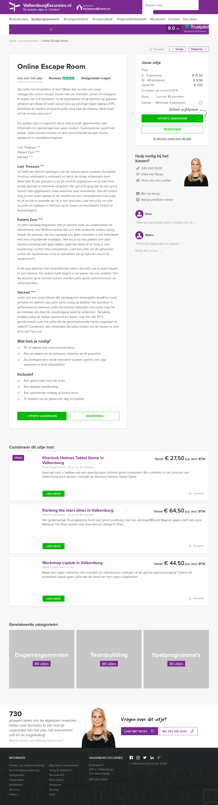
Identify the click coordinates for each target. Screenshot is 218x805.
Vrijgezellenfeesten (136, 19)
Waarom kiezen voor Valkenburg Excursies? (36, 740)
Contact (182, 19)
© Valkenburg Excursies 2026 (148, 763)
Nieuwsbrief (56, 775)
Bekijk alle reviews (149, 252)
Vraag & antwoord (60, 770)
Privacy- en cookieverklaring (26, 765)
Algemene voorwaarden (64, 765)
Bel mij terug (147, 195)
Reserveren (172, 131)
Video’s (13, 794)
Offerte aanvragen (172, 119)
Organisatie (16, 780)
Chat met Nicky (149, 176)
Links (52, 794)
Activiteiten (16, 785)
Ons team (198, 19)
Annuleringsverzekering (24, 770)
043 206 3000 (192, 29)
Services (14, 789)
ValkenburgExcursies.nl (52, 6)
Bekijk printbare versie (154, 201)
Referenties (56, 780)
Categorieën (16, 775)
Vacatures (55, 785)
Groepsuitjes (105, 19)
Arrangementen (76, 19)
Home (13, 41)
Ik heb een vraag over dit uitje (172, 140)
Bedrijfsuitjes (18, 19)
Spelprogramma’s (44, 19)
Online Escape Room (55, 41)
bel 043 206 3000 (178, 731)
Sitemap (54, 789)
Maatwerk (165, 19)
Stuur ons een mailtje (153, 182)
